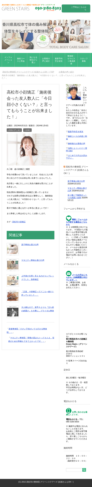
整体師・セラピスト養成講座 (71, 60)
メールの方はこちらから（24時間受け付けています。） (76, 277)
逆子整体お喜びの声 (30, 245)
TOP (28, 72)
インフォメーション (8, 59)
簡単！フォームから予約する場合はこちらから (76, 222)
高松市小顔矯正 (19, 222)
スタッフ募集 (84, 60)
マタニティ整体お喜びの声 (32, 260)
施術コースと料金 (21, 60)
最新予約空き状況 (59, 60)
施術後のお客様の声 (76, 144)
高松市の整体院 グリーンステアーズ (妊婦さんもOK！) (76, 170)
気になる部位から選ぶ (33, 59)
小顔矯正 (27, 130)
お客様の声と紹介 (46, 60)
